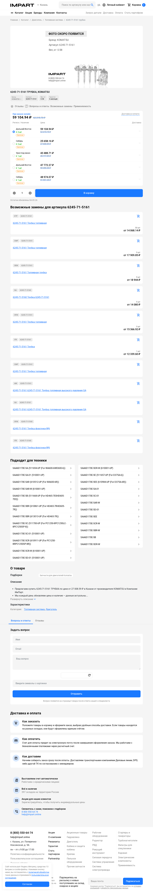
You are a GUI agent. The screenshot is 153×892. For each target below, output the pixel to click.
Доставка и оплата (130, 114)
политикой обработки (39, 872)
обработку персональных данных (114, 888)
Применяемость (82, 106)
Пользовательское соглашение (26, 858)
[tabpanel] (76, 664)
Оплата (119, 12)
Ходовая (122, 853)
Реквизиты (54, 841)
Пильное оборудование (74, 860)
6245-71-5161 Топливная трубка (30, 272)
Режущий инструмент (98, 851)
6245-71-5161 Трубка (24, 346)
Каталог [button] (16, 13)
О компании (54, 837)
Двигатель (51, 609)
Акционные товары (77, 832)
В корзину (89, 193)
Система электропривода (101, 868)
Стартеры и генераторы (124, 834)
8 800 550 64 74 (30, 812)
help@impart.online (31, 814)
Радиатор (97, 840)
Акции (28, 12)
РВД (94, 845)
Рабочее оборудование (99, 834)
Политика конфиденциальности (27, 854)
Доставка (108, 12)
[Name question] (77, 639)
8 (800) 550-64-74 (21, 832)
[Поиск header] (77, 4)
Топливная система (34, 609)
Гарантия (53, 846)
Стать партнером (54, 852)
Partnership (54, 858)
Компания (49, 12)
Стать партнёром (134, 12)
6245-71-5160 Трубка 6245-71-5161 (31, 297)
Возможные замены (61, 106)
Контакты (61, 12)
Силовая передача (102, 857)
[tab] (21, 620)
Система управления (103, 862)
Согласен (27, 884)
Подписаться (133, 881)
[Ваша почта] (105, 881)
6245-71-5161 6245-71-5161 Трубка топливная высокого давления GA (49, 390)
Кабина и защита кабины (76, 848)
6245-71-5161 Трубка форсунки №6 (31, 428)
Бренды (38, 12)
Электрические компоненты (126, 859)
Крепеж (71, 854)
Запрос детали (93, 12)
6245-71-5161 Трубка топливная (30, 223)
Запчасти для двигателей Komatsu (56, 575)
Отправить (76, 693)
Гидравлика (73, 837)
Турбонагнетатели (127, 840)
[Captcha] (77, 683)
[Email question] (77, 648)
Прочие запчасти (76, 866)
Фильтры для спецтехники (125, 847)
